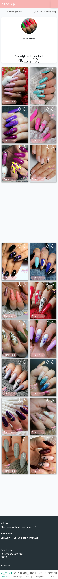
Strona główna (14, 11)
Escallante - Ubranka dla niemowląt (19, 538)
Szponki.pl (9, 4)
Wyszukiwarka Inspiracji (44, 11)
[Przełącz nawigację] (54, 4)
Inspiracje (6, 565)
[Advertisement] (29, 212)
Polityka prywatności (12, 553)
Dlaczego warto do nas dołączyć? (19, 527)
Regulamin (6, 550)
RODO (4, 557)
